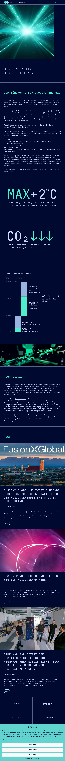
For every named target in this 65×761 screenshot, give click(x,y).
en (55, 2)
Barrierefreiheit (48, 717)
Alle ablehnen (32, 749)
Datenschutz (29, 758)
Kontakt (16, 703)
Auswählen (32, 754)
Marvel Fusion (9, 386)
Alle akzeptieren (32, 745)
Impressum (37, 758)
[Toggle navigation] (60, 3)
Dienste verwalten (8, 740)
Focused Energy (24, 386)
